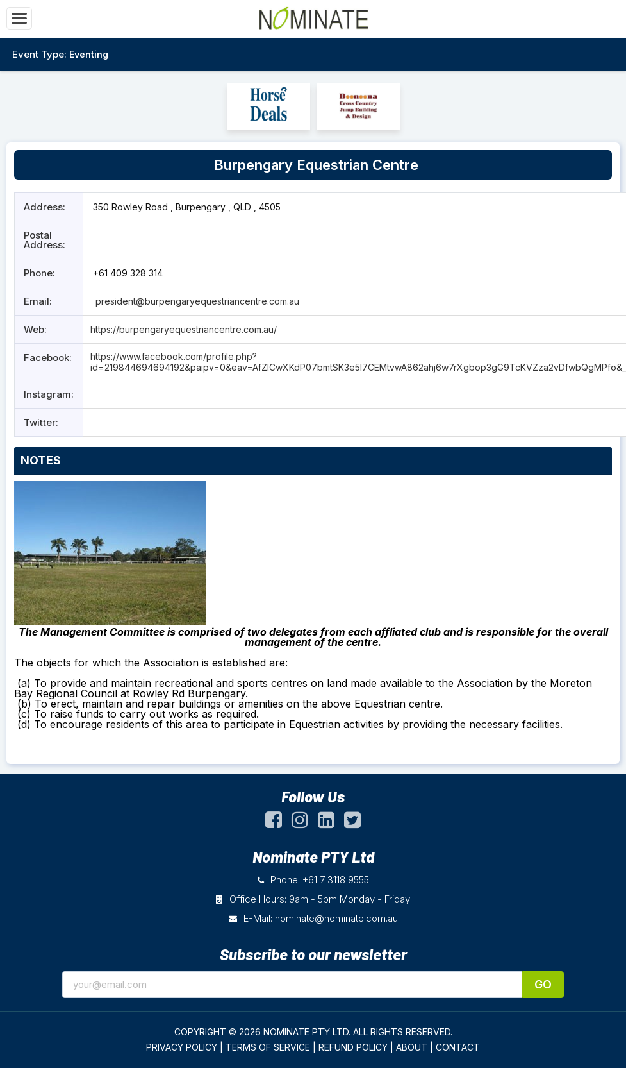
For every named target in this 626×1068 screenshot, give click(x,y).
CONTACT (458, 1047)
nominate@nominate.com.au (336, 918)
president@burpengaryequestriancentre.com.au (196, 301)
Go (543, 984)
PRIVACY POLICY (181, 1047)
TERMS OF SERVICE (268, 1047)
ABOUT (411, 1047)
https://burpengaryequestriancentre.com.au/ (183, 329)
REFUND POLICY (353, 1047)
